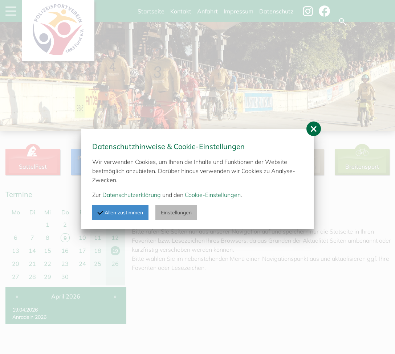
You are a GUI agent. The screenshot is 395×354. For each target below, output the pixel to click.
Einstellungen (176, 212)
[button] (313, 129)
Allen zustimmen (120, 212)
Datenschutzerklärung (131, 194)
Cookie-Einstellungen (213, 194)
